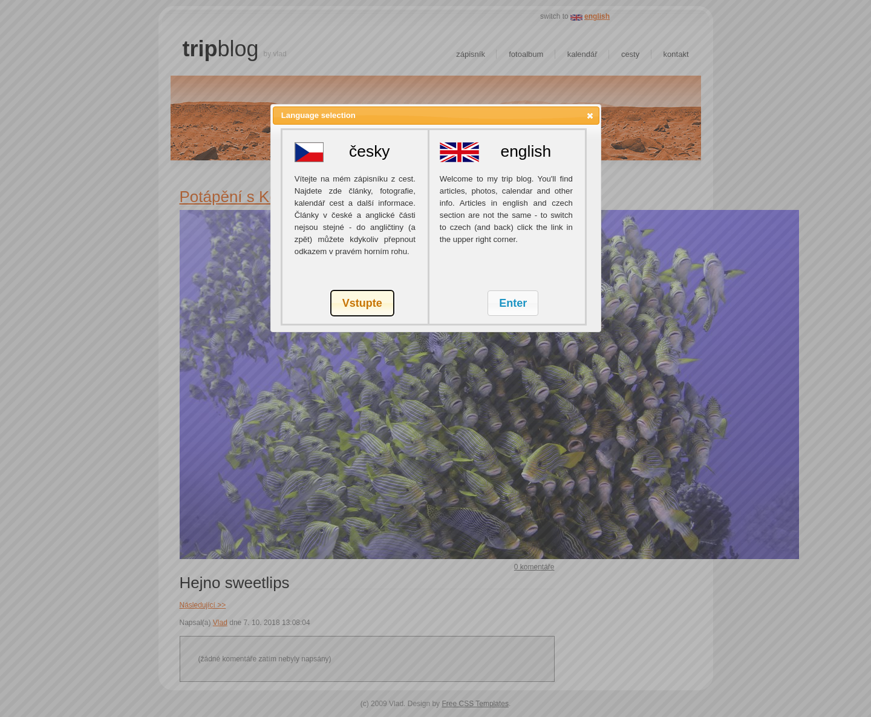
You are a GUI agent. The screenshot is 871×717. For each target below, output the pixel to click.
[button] (590, 116)
